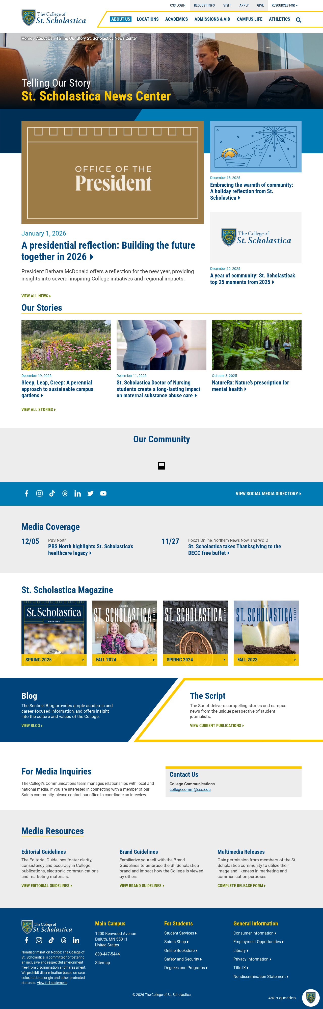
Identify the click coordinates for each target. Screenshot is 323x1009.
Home (26, 38)
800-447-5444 (107, 954)
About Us (44, 38)
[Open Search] (298, 20)
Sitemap (102, 962)
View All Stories (37, 409)
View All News (34, 296)
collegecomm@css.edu (190, 789)
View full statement (52, 983)
